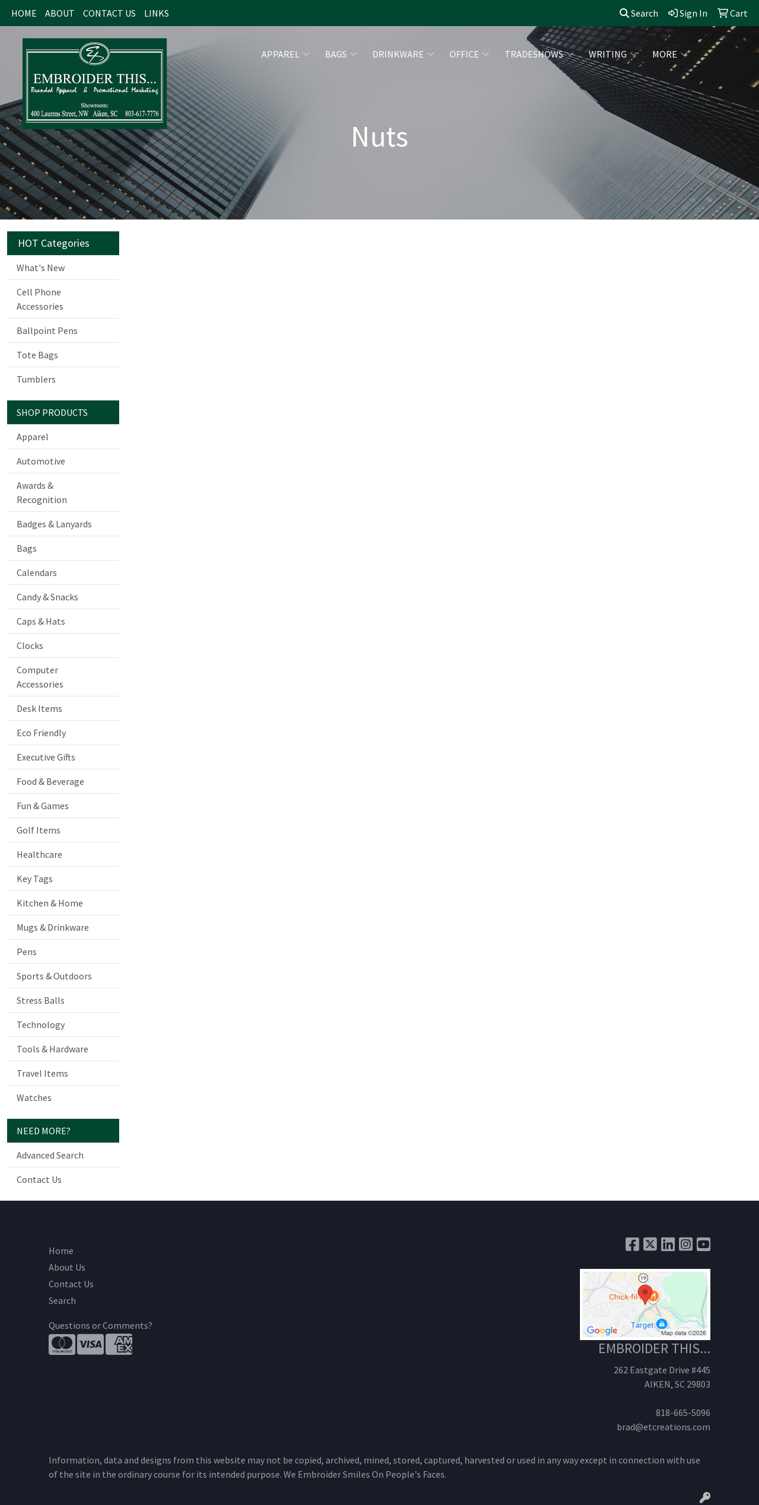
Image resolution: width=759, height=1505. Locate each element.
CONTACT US (109, 13)
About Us (67, 1267)
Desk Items (39, 708)
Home (61, 1250)
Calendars (37, 572)
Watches (34, 1097)
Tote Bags (37, 355)
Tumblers (36, 379)
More (669, 54)
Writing (613, 54)
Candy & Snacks (47, 597)
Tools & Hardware (52, 1049)
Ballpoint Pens (47, 330)
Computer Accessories (40, 677)
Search (639, 13)
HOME (24, 13)
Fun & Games (43, 806)
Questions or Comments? (100, 1325)
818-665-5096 (683, 1412)
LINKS (156, 13)
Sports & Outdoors (54, 976)
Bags (341, 54)
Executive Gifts (46, 757)
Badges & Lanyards (54, 524)
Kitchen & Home (50, 903)
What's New (41, 267)
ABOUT (60, 13)
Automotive (41, 461)
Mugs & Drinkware (53, 927)
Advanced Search (50, 1155)
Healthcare (39, 854)
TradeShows (539, 54)
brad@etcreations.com (663, 1427)
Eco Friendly (41, 733)
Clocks (30, 645)
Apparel (285, 54)
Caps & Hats (41, 621)
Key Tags (35, 878)
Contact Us (39, 1179)
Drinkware (403, 54)
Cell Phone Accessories (40, 299)
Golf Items (38, 830)
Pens (27, 951)
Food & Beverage (50, 781)
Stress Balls (41, 1000)
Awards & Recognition (42, 492)
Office (469, 54)
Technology (41, 1024)
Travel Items (42, 1073)
